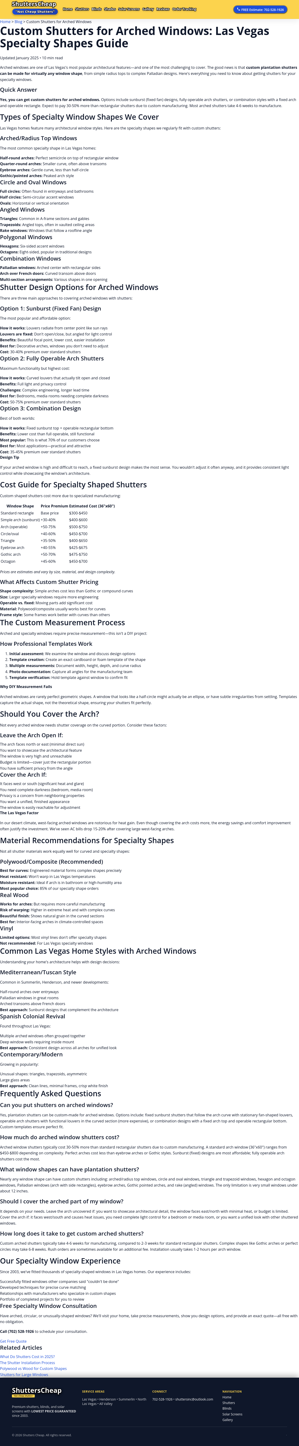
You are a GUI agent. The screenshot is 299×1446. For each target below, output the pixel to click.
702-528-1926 (162, 1399)
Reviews (177, 9)
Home (69, 9)
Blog (18, 21)
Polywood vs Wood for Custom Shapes (33, 1368)
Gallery (160, 9)
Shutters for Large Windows (24, 1374)
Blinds (102, 9)
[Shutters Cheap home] (44, 1392)
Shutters (85, 9)
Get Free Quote (13, 1341)
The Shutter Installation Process (27, 1362)
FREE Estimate (260, 9)
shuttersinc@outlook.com (194, 1399)
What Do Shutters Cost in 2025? (27, 1356)
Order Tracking (201, 9)
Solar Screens (139, 9)
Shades (118, 9)
